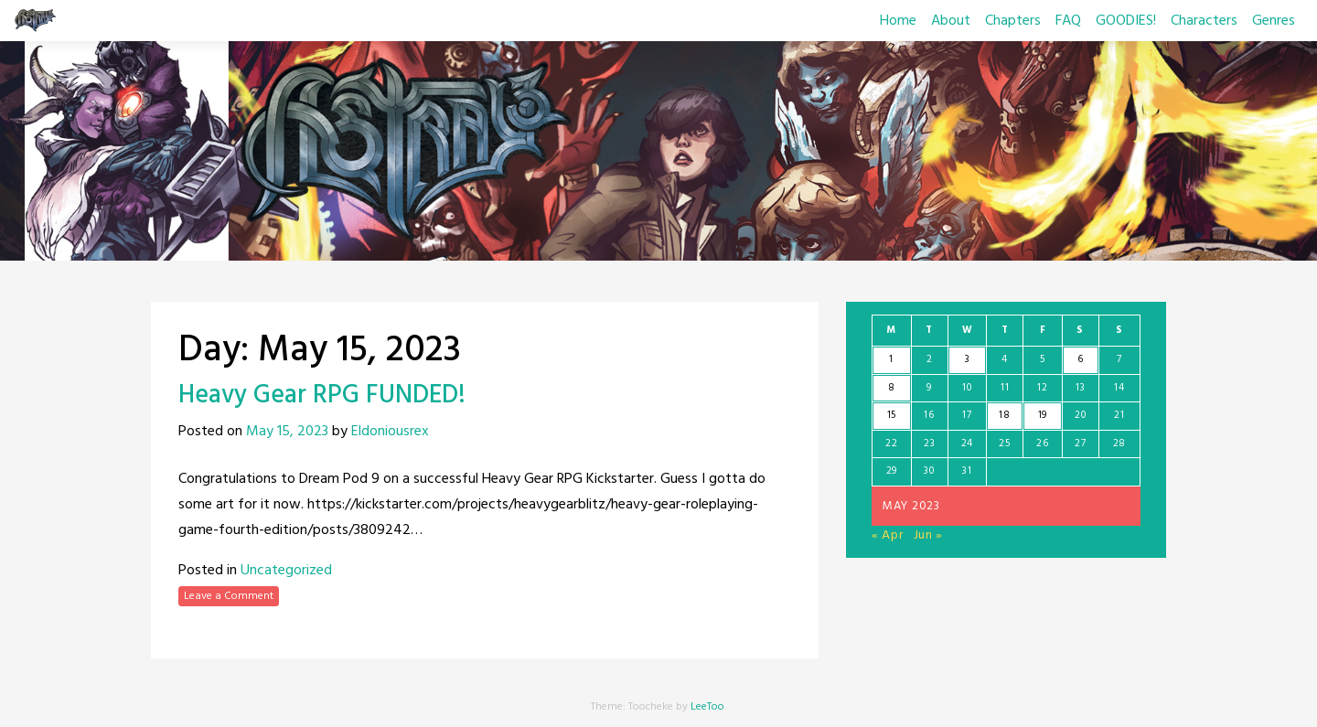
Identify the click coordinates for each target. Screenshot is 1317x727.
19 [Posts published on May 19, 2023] (1042, 415)
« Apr (888, 535)
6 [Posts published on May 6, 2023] (1080, 359)
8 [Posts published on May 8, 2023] (891, 388)
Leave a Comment (228, 596)
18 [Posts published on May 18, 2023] (1004, 415)
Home (898, 21)
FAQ (1068, 21)
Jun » (929, 535)
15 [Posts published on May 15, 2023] (891, 415)
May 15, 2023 (287, 432)
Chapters (1013, 21)
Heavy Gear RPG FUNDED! (322, 395)
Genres (1273, 21)
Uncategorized (286, 571)
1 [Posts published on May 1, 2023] (891, 359)
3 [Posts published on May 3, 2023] (967, 359)
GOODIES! (1126, 21)
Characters (1204, 21)
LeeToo (707, 707)
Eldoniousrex (390, 432)
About (950, 21)
